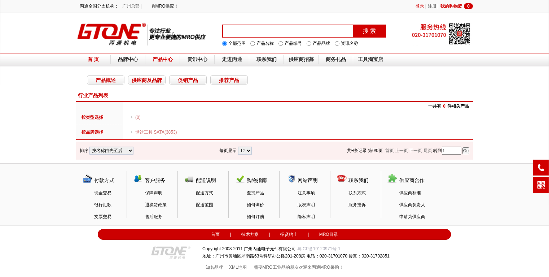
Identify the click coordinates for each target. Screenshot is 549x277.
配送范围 (204, 204)
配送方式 (204, 192)
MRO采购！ (331, 267)
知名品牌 (214, 267)
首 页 (93, 59)
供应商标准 (410, 192)
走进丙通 (232, 59)
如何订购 (255, 216)
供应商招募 (301, 59)
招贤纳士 (289, 234)
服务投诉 (357, 204)
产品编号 (293, 43)
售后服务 (153, 216)
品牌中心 (128, 59)
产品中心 (163, 59)
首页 (215, 234)
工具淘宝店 (370, 59)
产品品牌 (321, 43)
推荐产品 (229, 80)
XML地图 (238, 267)
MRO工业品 (274, 267)
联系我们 (266, 59)
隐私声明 (306, 216)
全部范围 (237, 43)
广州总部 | (131, 6)
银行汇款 (102, 204)
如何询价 (255, 204)
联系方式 (357, 192)
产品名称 (265, 43)
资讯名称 (349, 43)
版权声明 (306, 204)
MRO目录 (328, 234)
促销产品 (188, 80)
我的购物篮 (456, 6)
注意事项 (306, 192)
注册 (432, 6)
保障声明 (153, 192)
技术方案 (250, 234)
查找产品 (255, 192)
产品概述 (106, 80)
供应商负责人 (412, 204)
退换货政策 (156, 204)
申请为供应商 (412, 216)
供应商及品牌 (147, 80)
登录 (420, 6)
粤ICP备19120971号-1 (319, 248)
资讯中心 (197, 59)
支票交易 (102, 216)
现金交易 (102, 192)
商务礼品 (336, 59)
